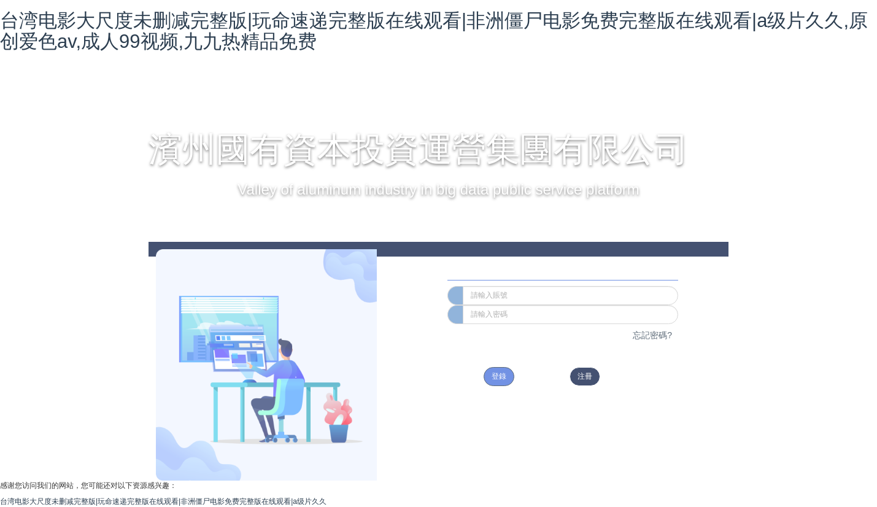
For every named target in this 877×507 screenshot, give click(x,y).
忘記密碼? (652, 335)
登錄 (499, 376)
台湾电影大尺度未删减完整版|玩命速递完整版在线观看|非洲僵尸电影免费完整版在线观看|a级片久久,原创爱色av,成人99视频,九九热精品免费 (434, 31)
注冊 (585, 376)
